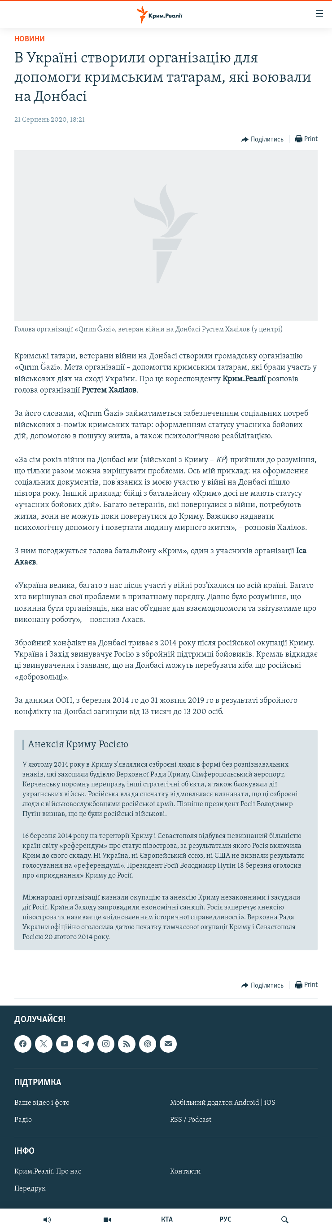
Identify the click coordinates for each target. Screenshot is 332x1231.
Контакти (185, 1172)
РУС (225, 1219)
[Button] (262, 140)
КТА (167, 1219)
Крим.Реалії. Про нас (47, 1172)
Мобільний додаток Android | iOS (222, 1103)
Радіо (23, 1120)
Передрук (30, 1189)
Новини (29, 39)
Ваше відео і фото (42, 1103)
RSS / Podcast (190, 1120)
